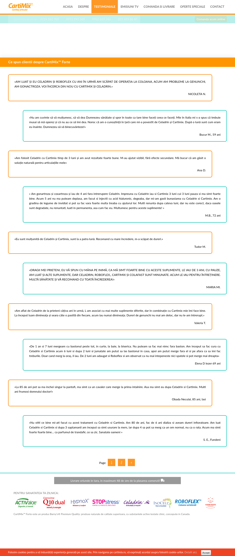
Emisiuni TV (127, 7)
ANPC (218, 538)
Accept (207, 552)
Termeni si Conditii (201, 538)
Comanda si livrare (157, 7)
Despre (80, 7)
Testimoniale (102, 7)
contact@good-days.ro (175, 538)
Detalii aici (192, 552)
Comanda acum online (209, 20)
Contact (216, 7)
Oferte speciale (190, 7)
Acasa (65, 7)
